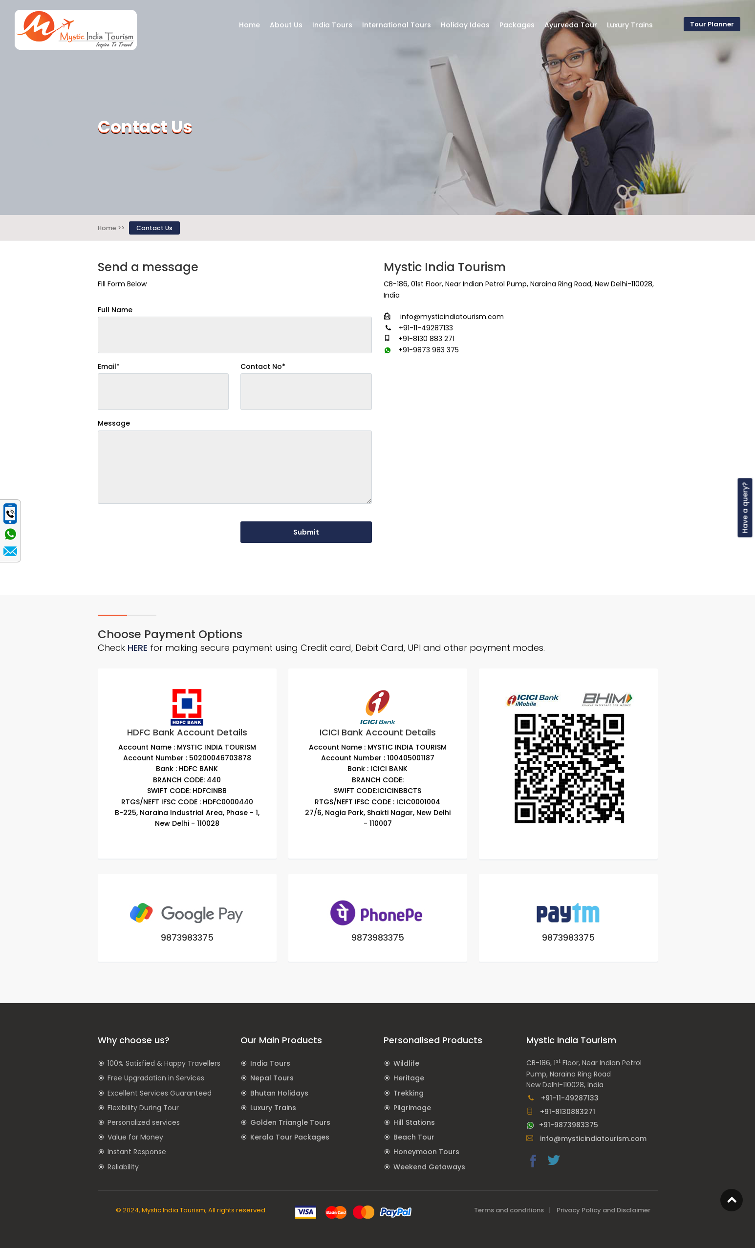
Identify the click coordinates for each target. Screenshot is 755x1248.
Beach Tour (413, 1137)
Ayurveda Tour (570, 25)
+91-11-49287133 (562, 1098)
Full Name (115, 310)
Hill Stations (414, 1122)
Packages (517, 25)
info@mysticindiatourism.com (586, 1138)
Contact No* (262, 366)
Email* (109, 366)
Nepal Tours (272, 1078)
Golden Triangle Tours (290, 1122)
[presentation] (172, 531)
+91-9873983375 (562, 1125)
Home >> (111, 228)
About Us (286, 25)
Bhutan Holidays (279, 1093)
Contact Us (154, 228)
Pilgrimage (412, 1108)
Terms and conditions (509, 1210)
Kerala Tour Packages (289, 1137)
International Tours (396, 25)
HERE (138, 648)
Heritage (408, 1078)
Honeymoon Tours (426, 1152)
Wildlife (406, 1063)
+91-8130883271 (560, 1112)
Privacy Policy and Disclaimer (603, 1210)
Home (249, 25)
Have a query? (745, 507)
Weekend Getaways (429, 1167)
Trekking (408, 1093)
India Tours (270, 1063)
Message (114, 423)
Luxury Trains (273, 1108)
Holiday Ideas (465, 25)
